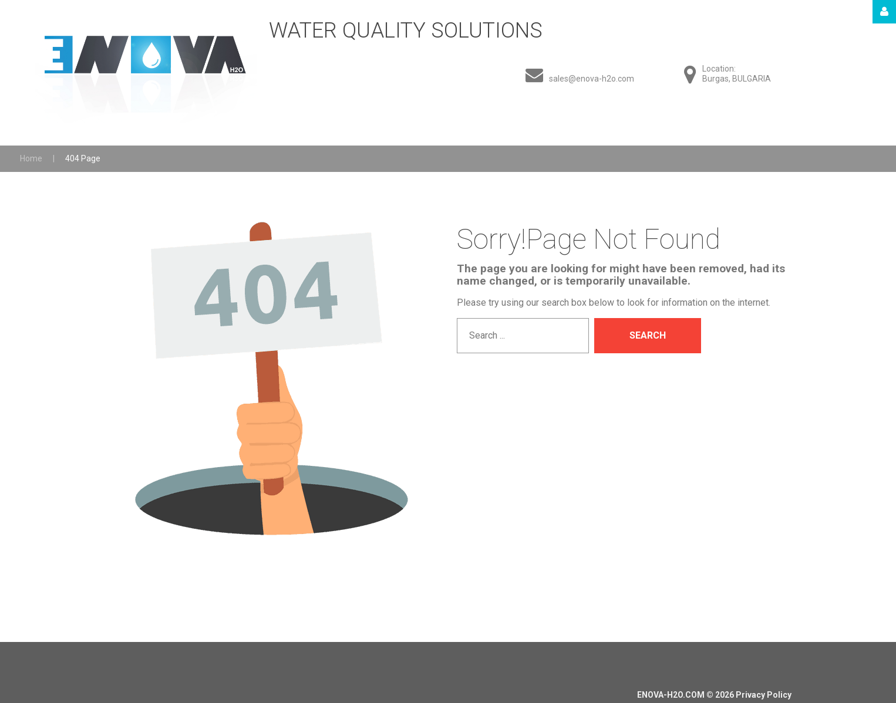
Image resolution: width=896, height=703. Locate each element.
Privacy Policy (763, 694)
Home (31, 158)
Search (647, 335)
